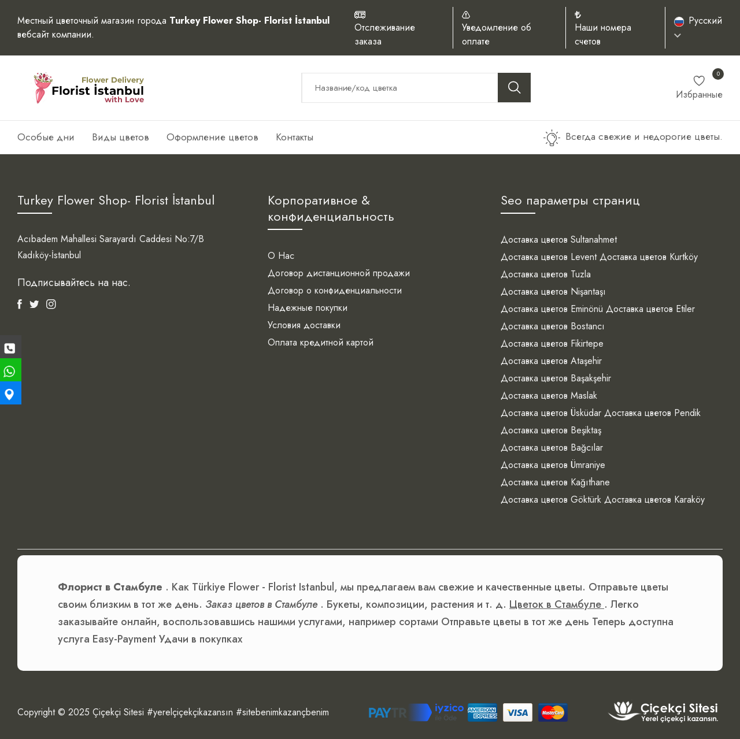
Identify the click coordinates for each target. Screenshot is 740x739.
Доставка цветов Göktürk (551, 499)
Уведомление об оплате (496, 34)
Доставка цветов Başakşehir (556, 378)
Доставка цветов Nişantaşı (553, 291)
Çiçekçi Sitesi (118, 712)
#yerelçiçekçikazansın (190, 712)
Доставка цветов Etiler (650, 308)
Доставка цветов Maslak (549, 395)
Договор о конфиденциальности (335, 290)
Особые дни (46, 137)
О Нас (281, 255)
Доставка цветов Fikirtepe (552, 343)
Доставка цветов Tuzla (546, 274)
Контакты (294, 137)
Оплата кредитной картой (320, 342)
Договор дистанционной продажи (339, 273)
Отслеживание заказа (384, 34)
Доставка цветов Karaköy (654, 499)
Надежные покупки (307, 307)
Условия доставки (304, 325)
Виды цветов (120, 137)
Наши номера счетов (603, 34)
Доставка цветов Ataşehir (551, 360)
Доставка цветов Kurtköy (649, 256)
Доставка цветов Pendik (652, 412)
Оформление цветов (212, 137)
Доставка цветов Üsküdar (551, 412)
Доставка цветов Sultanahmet (559, 239)
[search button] (514, 87)
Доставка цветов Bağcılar (552, 447)
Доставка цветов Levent (549, 256)
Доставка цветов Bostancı (553, 326)
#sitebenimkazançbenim (282, 712)
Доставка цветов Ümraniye (553, 464)
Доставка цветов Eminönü (552, 308)
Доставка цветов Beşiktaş (551, 430)
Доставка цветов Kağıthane (555, 482)
